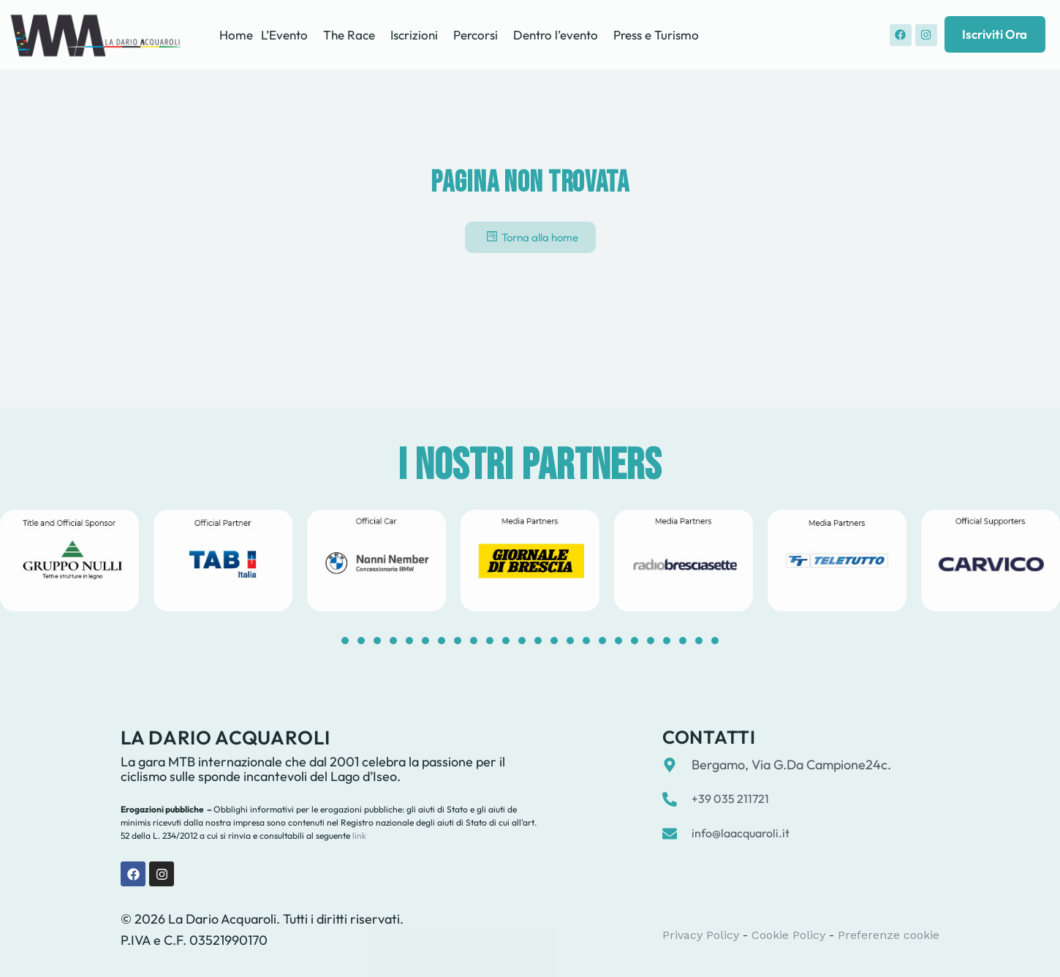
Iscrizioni (414, 35)
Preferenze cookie (888, 935)
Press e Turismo (656, 35)
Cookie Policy (788, 935)
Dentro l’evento (555, 35)
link (358, 835)
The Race (349, 35)
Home (236, 35)
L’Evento (284, 35)
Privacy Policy (700, 935)
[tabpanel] (223, 560)
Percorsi (475, 35)
